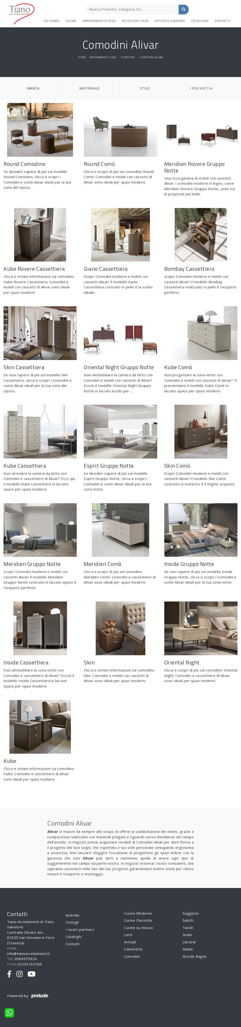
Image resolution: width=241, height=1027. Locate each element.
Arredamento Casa (99, 20)
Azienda (72, 915)
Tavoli (188, 927)
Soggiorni (191, 913)
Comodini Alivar (151, 57)
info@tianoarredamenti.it (28, 953)
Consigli (72, 922)
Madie (188, 949)
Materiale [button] (89, 88)
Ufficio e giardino (170, 20)
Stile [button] (145, 88)
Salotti (188, 920)
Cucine (71, 20)
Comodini (128, 57)
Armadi (130, 942)
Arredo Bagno (195, 956)
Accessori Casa (135, 20)
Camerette (133, 949)
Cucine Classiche (138, 920)
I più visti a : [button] (202, 88)
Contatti (223, 20)
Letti (128, 934)
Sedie (187, 934)
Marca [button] (33, 88)
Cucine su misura (138, 927)
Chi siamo (51, 20)
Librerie (189, 942)
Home (82, 57)
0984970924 (26, 958)
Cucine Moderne (138, 913)
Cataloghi (200, 20)
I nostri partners (80, 929)
